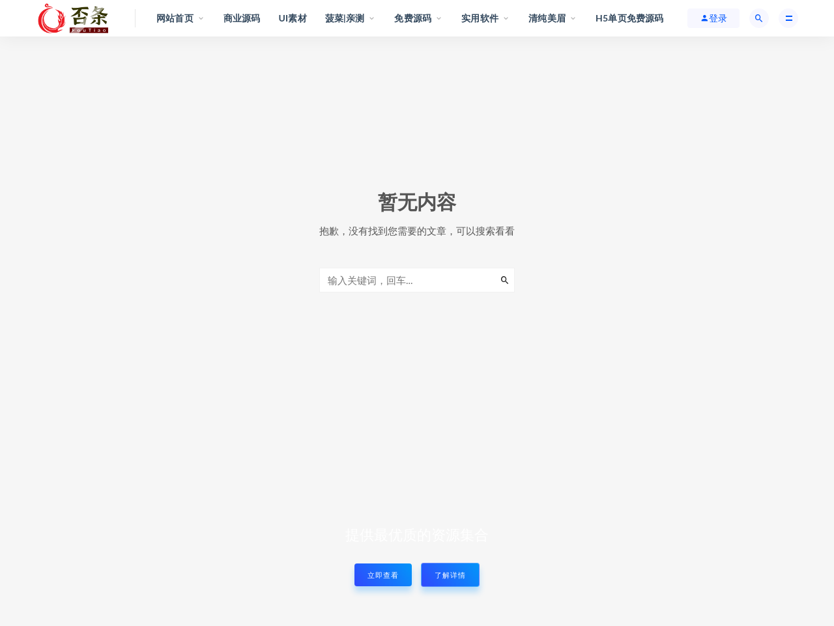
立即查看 (383, 575)
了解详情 (450, 575)
